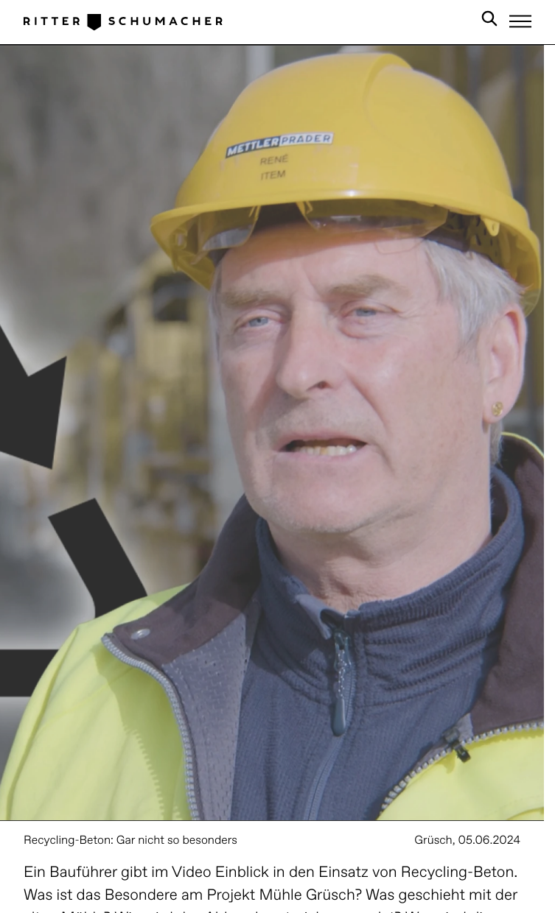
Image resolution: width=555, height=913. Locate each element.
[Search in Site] (489, 21)
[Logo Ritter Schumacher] (123, 21)
